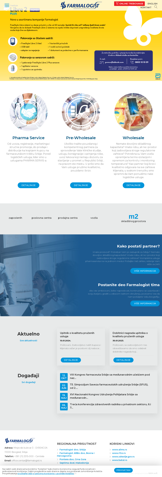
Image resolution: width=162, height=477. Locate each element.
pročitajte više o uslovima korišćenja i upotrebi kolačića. (46, 473)
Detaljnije (71, 360)
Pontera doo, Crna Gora (73, 459)
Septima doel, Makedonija (74, 462)
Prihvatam (123, 470)
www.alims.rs (119, 449)
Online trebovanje (129, 3)
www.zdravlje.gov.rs (123, 456)
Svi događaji (29, 382)
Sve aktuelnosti (28, 340)
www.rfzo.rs (119, 453)
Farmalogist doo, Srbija (73, 449)
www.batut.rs (119, 460)
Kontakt (146, 7)
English (152, 3)
